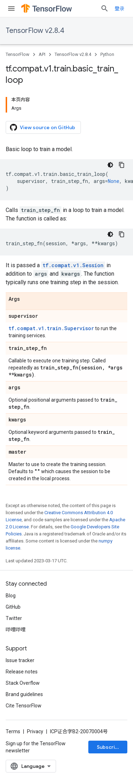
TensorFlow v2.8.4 (35, 30)
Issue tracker (20, 660)
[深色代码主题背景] (110, 165)
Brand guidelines (24, 694)
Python (107, 54)
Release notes (22, 671)
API (42, 54)
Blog (11, 595)
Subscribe (109, 747)
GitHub (13, 607)
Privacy (35, 731)
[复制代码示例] (121, 165)
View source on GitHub (42, 127)
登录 (119, 8)
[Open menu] (11, 8)
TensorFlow (17, 54)
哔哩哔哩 (16, 629)
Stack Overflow (23, 683)
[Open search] (104, 8)
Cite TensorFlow (23, 705)
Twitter (14, 618)
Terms (13, 731)
